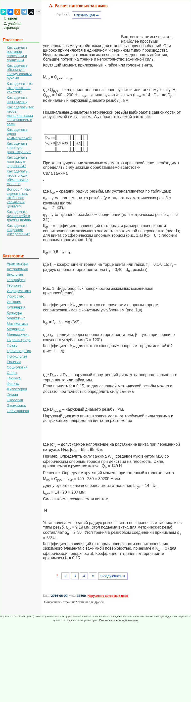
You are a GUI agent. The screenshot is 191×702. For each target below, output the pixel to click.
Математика (17, 323)
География (16, 280)
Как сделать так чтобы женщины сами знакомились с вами (20, 115)
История (14, 302)
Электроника (18, 411)
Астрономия (17, 269)
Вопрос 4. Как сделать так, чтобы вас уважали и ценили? (18, 197)
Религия (14, 362)
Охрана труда (19, 340)
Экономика (16, 405)
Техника (14, 378)
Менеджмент (18, 334)
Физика (13, 383)
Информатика (19, 291)
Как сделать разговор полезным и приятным (17, 53)
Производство (19, 351)
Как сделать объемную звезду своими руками (19, 71)
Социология (17, 367)
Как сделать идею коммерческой (19, 133)
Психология (17, 356)
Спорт (12, 372)
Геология (14, 285)
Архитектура (17, 263)
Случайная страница (12, 26)
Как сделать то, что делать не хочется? (20, 87)
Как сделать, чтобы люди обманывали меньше (18, 177)
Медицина (15, 329)
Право (12, 345)
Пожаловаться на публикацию (118, 620)
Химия (12, 394)
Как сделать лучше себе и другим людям (19, 215)
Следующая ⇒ (86, 15)
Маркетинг (16, 318)
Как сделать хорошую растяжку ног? (19, 147)
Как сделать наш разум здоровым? (17, 161)
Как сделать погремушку (17, 99)
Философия (17, 389)
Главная (10, 18)
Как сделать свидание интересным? (18, 229)
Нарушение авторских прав (108, 596)
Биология (15, 274)
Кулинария (16, 307)
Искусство (15, 296)
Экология (15, 400)
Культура (14, 312)
